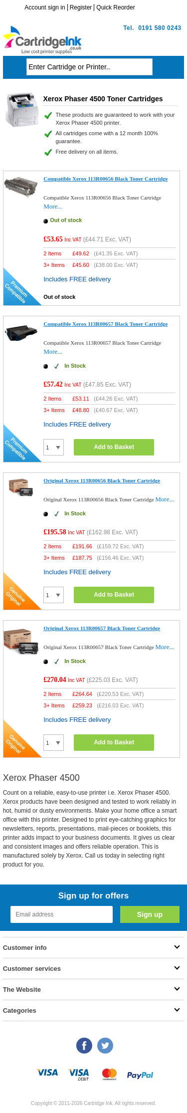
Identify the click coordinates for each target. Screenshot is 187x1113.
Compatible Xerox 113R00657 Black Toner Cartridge (105, 324)
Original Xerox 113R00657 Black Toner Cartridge (101, 628)
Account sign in (44, 7)
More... (52, 206)
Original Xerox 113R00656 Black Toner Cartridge (101, 480)
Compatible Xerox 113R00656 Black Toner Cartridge (105, 179)
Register (81, 7)
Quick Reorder (115, 7)
